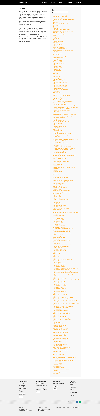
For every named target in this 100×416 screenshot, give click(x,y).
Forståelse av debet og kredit (59, 117)
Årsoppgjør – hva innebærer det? (60, 23)
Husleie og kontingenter (58, 142)
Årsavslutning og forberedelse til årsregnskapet (64, 19)
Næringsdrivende (57, 214)
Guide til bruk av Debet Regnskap (60, 138)
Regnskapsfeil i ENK (57, 255)
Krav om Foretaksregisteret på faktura (62, 192)
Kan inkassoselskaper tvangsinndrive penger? (40, 387)
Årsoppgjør (55, 22)
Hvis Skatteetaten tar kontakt (59, 158)
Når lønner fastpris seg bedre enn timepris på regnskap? (66, 212)
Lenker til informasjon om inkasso (61, 199)
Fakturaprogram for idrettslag (60, 86)
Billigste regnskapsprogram (59, 34)
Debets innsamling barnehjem (60, 48)
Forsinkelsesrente (57, 113)
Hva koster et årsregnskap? (59, 152)
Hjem (37, 2)
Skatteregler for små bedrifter (60, 342)
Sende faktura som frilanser (59, 335)
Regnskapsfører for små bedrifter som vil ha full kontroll (66, 279)
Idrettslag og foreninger (58, 162)
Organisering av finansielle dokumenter (62, 233)
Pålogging (21, 391)
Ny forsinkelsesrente (58, 218)
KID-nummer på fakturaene (41, 389)
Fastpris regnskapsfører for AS (60, 102)
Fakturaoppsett (56, 76)
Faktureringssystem (57, 98)
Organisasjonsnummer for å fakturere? (62, 231)
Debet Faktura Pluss (57, 44)
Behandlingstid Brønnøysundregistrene (62, 29)
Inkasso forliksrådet (57, 164)
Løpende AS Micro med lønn (59, 205)
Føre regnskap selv (57, 119)
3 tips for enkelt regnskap (59, 18)
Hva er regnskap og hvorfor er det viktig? (62, 149)
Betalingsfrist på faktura (58, 32)
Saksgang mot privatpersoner (60, 323)
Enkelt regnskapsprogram (59, 59)
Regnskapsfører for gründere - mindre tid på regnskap (65, 268)
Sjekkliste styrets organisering (60, 340)
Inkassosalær (56, 174)
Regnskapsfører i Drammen (59, 284)
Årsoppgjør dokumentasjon (59, 26)
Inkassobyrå (56, 165)
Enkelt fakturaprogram (58, 57)
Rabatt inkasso (56, 243)
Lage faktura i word (57, 196)
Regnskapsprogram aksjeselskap (60, 310)
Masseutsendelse (57, 209)
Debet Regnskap (57, 45)
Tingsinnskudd (56, 353)
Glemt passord (22, 385)
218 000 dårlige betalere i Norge (60, 16)
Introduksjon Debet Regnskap (60, 184)
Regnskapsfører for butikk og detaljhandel (62, 259)
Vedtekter (55, 370)
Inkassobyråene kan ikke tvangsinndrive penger (64, 167)
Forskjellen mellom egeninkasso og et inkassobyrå (64, 114)
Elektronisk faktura (57, 53)
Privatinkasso (56, 241)
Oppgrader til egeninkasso (59, 227)
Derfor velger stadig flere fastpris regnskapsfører (64, 50)
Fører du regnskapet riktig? (59, 120)
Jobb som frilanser (57, 186)
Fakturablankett (56, 69)
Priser (70, 2)
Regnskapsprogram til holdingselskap (62, 319)
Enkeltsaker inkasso (57, 60)
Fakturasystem (56, 91)
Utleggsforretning (57, 366)
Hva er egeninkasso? (40, 383)
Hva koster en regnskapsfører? (60, 151)
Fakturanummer (57, 75)
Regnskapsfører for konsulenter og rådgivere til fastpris (65, 272)
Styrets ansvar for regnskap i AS (60, 350)
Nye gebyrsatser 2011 (58, 221)
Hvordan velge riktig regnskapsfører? (61, 161)
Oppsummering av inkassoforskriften (61, 230)
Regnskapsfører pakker (58, 293)
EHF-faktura (21, 383)
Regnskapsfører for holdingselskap (61, 269)
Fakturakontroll (56, 72)
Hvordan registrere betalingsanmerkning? (62, 159)
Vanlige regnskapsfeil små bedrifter (61, 369)
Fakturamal (55, 73)
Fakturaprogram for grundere (59, 83)
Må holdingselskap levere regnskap (61, 208)
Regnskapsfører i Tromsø (59, 290)
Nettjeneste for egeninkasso (59, 217)
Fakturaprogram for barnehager (60, 80)
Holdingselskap (73, 387)
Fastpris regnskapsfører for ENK (60, 104)
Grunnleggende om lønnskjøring (60, 135)
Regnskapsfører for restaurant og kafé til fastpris (64, 277)
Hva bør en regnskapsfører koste (60, 143)
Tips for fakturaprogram (58, 354)
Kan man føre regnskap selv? (60, 187)
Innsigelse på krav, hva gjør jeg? (60, 181)
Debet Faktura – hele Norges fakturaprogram (63, 42)
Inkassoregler (56, 173)
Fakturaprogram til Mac (58, 88)
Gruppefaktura (56, 136)
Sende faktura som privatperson (60, 337)
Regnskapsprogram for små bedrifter (61, 315)
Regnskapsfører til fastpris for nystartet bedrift (63, 306)
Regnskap (62, 2)
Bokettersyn (56, 38)
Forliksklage (56, 111)
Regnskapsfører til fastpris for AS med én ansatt (64, 299)
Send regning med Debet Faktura (60, 332)
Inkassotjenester (57, 179)
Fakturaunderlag (57, 92)
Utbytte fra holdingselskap (59, 361)
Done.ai (71, 384)
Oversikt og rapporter (58, 234)
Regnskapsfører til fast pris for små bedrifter (63, 297)
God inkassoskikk (57, 127)
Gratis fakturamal (57, 129)
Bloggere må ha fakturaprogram (60, 37)
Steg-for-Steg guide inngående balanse (62, 347)
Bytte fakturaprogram (58, 40)
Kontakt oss (72, 394)
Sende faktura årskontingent (59, 334)
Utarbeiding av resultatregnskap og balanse (63, 360)
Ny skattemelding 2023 (58, 219)
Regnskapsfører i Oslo (58, 287)
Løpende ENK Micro (57, 206)
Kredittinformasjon (57, 193)
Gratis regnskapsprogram (59, 132)
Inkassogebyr (56, 170)
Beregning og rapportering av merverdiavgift (63, 31)
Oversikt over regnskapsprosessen (61, 236)
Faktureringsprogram (58, 97)
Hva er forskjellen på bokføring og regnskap (63, 146)
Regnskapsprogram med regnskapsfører (62, 318)
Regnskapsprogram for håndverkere (61, 313)
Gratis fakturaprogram (58, 130)
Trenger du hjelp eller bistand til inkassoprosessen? (65, 357)
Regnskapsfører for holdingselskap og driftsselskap (65, 271)
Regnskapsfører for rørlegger (59, 278)
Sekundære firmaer (22, 394)
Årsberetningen (56, 20)
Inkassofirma (56, 168)
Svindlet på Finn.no (57, 351)
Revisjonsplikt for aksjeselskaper (60, 320)
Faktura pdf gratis (57, 66)
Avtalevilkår (72, 395)
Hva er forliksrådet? (57, 145)
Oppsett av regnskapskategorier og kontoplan (63, 228)
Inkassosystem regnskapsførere (60, 177)
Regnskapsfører (56, 256)
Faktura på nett (56, 64)
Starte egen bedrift (57, 345)
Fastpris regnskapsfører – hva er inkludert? (63, 101)
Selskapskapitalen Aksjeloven (60, 329)
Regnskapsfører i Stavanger (59, 288)
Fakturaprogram (57, 78)
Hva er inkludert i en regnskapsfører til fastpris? (64, 148)
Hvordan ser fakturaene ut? (41, 385)
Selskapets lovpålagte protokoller (60, 328)
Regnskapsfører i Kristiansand (60, 285)
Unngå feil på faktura (58, 359)
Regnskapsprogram (57, 309)
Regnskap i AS (56, 252)
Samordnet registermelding (59, 325)
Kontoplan (72, 389)
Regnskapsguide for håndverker (60, 307)
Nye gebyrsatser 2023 (58, 222)
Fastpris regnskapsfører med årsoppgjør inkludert (64, 105)
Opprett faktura (22, 386)
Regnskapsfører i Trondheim (59, 291)
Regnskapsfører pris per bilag (60, 294)
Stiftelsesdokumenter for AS (59, 348)
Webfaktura (56, 373)
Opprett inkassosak (23, 388)
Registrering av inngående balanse (61, 246)
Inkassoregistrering (57, 171)
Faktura (44, 2)
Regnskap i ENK (56, 253)
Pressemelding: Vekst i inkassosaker (61, 240)
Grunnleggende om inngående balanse (62, 133)
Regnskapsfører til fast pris (59, 296)
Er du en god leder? (57, 61)
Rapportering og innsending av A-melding (62, 244)
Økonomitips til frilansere (59, 237)
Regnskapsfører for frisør (59, 266)
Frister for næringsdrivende (59, 126)
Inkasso (53, 2)
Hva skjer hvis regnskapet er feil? (60, 157)
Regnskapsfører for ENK (58, 265)
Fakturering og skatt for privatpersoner (62, 95)
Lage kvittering (56, 198)
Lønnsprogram (56, 202)
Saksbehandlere (22, 393)
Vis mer (20, 396)
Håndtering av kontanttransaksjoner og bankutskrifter (65, 139)
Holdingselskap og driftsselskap (60, 140)
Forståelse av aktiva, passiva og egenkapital (63, 116)
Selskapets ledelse (57, 326)
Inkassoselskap (56, 176)
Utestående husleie (57, 364)
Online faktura (56, 224)
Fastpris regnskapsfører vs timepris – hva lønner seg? (65, 107)
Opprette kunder (22, 390)
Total (54, 356)
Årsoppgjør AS (56, 25)
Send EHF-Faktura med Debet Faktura (61, 331)
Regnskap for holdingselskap (60, 249)
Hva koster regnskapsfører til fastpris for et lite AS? (65, 155)
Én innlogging (56, 54)
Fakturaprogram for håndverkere (60, 85)
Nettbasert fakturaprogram (59, 215)
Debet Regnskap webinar (59, 47)
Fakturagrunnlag (57, 70)
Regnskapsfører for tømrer (59, 281)
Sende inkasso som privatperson (60, 338)
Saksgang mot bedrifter (58, 322)
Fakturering (55, 94)
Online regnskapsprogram (59, 225)
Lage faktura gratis (57, 195)
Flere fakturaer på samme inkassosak (61, 108)
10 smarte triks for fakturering (60, 15)
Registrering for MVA (58, 247)
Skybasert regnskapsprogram (60, 344)
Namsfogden (56, 211)
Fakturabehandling (57, 67)
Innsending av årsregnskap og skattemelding (63, 180)
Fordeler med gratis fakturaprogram (61, 110)
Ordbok (71, 390)
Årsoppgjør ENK (56, 28)
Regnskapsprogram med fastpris (60, 316)
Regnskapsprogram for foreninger (61, 312)
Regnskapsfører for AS (58, 258)
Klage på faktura (57, 189)
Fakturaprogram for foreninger (60, 82)
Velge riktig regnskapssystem (60, 372)
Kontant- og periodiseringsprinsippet (61, 190)
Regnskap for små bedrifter (59, 250)
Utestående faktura (57, 363)
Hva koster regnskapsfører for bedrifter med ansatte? (65, 154)
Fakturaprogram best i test (59, 79)
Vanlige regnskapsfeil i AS (59, 367)
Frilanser (55, 124)
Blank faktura (56, 35)
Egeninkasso (56, 51)
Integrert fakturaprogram (58, 183)
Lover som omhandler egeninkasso (61, 200)
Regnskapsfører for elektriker (59, 263)
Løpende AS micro (57, 203)
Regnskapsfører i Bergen (58, 282)
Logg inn (78, 2)
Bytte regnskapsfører (58, 41)
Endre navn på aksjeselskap (59, 56)
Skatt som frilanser (57, 341)
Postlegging (56, 239)
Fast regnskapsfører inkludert (60, 100)
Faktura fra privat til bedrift (59, 63)
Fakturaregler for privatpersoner (60, 89)
